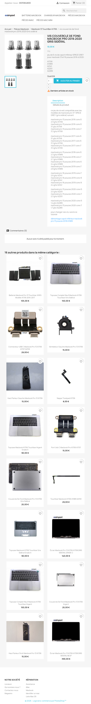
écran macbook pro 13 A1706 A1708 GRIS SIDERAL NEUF (66, 654)
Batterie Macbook (31, 15)
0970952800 (25, 3)
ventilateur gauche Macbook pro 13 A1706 (66, 347)
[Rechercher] (74, 10)
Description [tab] (58, 100)
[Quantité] (50, 80)
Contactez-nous (11, 690)
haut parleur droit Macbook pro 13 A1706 (25, 653)
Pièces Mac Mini (44, 20)
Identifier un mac (32, 693)
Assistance (30, 684)
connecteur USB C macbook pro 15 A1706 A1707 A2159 (25, 348)
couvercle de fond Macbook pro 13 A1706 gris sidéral (25, 500)
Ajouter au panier (68, 80)
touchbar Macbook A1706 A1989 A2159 (65, 499)
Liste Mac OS (31, 696)
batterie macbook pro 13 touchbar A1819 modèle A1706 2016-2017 (25, 296)
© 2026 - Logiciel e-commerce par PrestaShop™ (45, 701)
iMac (28, 687)
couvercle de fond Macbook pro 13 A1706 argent (66, 603)
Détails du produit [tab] (61, 105)
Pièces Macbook (76, 15)
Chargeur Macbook (54, 15)
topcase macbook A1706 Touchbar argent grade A (25, 448)
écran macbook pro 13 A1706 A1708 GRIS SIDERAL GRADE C (66, 551)
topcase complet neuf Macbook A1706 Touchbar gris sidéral (66, 296)
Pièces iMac (28, 20)
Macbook (29, 690)
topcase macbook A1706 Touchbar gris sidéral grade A (25, 551)
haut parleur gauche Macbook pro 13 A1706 (25, 398)
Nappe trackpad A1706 (66, 398)
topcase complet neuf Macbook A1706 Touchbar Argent (25, 603)
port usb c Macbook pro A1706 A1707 (66, 447)
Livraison (8, 684)
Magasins (8, 693)
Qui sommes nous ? (12, 687)
